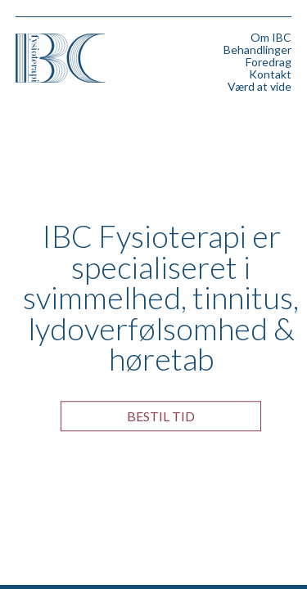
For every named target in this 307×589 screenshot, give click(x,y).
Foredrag (268, 62)
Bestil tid (161, 416)
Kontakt (270, 74)
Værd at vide (259, 86)
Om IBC (271, 37)
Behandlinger (257, 49)
